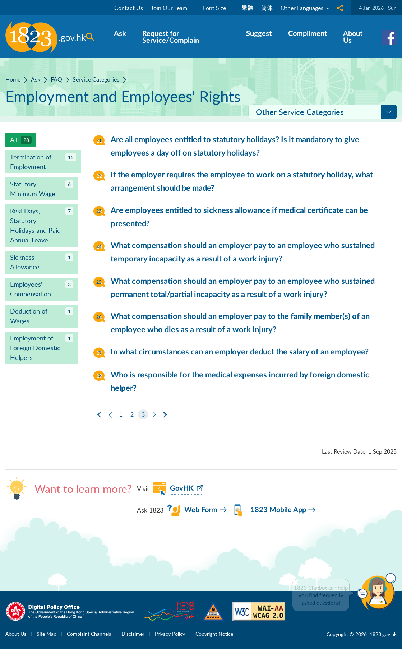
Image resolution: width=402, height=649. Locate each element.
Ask (35, 79)
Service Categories (96, 79)
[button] (378, 591)
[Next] (154, 415)
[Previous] (110, 415)
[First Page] (99, 415)
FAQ (56, 79)
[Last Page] (165, 415)
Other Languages (305, 8)
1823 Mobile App (278, 510)
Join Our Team (169, 8)
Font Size (214, 8)
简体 (267, 8)
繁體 (247, 8)
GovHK (182, 488)
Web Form (200, 510)
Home (12, 79)
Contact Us (128, 8)
